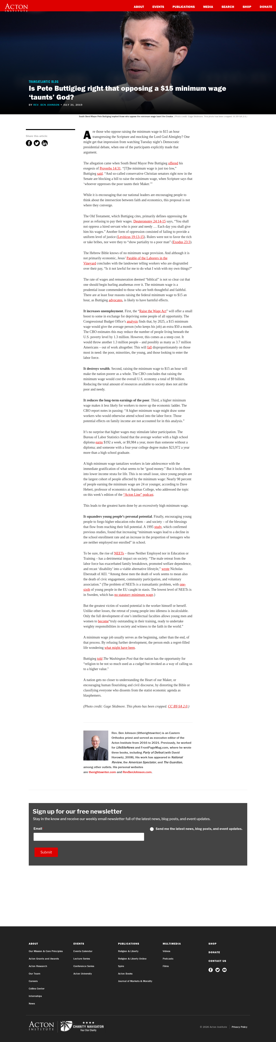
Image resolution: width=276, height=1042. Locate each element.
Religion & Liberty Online (132, 958)
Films (166, 966)
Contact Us (217, 961)
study (158, 527)
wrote (165, 569)
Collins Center (36, 988)
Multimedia (172, 943)
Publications (183, 7)
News (32, 1003)
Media (208, 7)
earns (99, 442)
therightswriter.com (102, 772)
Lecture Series (81, 958)
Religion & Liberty (128, 951)
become (103, 621)
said (100, 173)
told (100, 659)
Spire (121, 966)
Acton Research (38, 966)
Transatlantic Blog (44, 82)
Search (228, 7)
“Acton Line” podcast (138, 495)
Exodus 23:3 (181, 242)
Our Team (34, 973)
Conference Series (83, 966)
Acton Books (125, 973)
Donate (266, 7)
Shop (247, 7)
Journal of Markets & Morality (135, 981)
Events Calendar (82, 951)
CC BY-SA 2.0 (177, 706)
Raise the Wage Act (152, 311)
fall (149, 347)
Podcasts (168, 958)
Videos (166, 951)
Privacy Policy (239, 1027)
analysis (132, 321)
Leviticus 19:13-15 (131, 237)
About (139, 7)
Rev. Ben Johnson (46, 104)
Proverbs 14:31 (110, 168)
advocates (115, 300)
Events (158, 7)
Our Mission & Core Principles (46, 951)
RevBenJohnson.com (137, 772)
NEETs (119, 553)
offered (173, 163)
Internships (35, 996)
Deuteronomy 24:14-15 (149, 221)
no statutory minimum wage (133, 595)
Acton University (82, 973)
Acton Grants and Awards (44, 958)
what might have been (119, 648)
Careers (33, 981)
